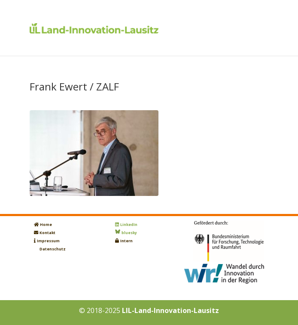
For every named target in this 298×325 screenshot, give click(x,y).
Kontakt (47, 232)
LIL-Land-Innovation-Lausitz (170, 310)
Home (46, 224)
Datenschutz (53, 249)
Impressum (48, 241)
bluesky (129, 232)
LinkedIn (128, 224)
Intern (126, 241)
